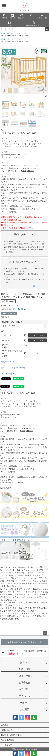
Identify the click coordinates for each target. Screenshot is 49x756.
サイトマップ (6, 745)
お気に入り (21, 16)
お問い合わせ (6, 730)
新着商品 (4, 16)
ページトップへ (45, 633)
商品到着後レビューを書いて (13, 322)
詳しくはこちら (39, 286)
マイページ (31, 16)
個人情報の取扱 (7, 740)
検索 (47, 29)
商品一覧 (12, 16)
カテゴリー (24, 689)
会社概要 (24, 709)
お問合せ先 (24, 682)
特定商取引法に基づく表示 (12, 735)
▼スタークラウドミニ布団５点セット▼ (16, 540)
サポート (24, 702)
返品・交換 (24, 676)
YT (8, 39)
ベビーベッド (23, 33)
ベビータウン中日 (42, 16)
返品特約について (8, 362)
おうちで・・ (12, 33)
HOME (3, 33)
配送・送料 (24, 669)
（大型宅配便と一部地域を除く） (24, 652)
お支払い (24, 662)
